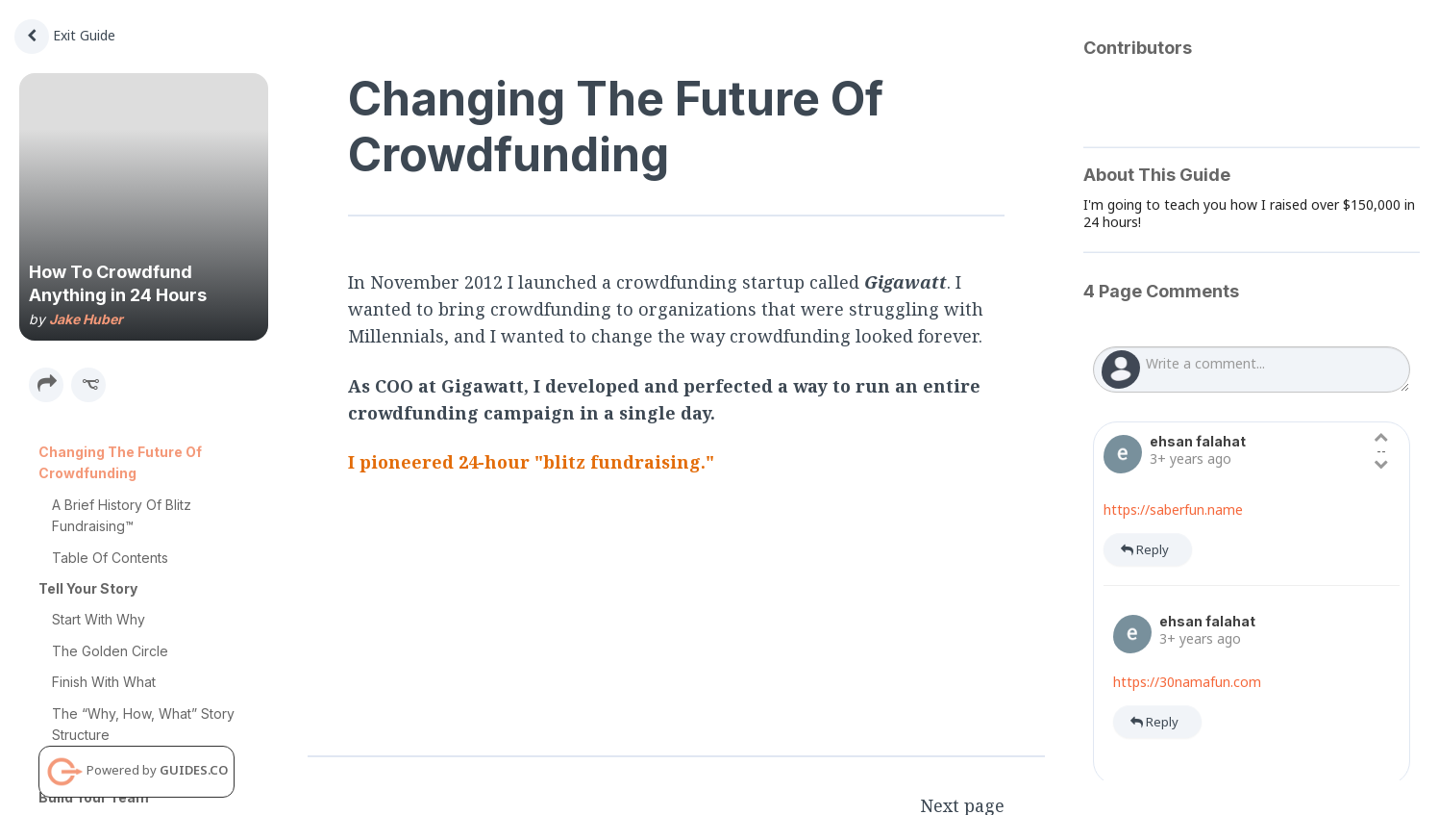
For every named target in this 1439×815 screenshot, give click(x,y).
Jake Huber (86, 319)
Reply (1145, 549)
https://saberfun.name (1173, 509)
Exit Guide (64, 35)
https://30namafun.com (1187, 682)
